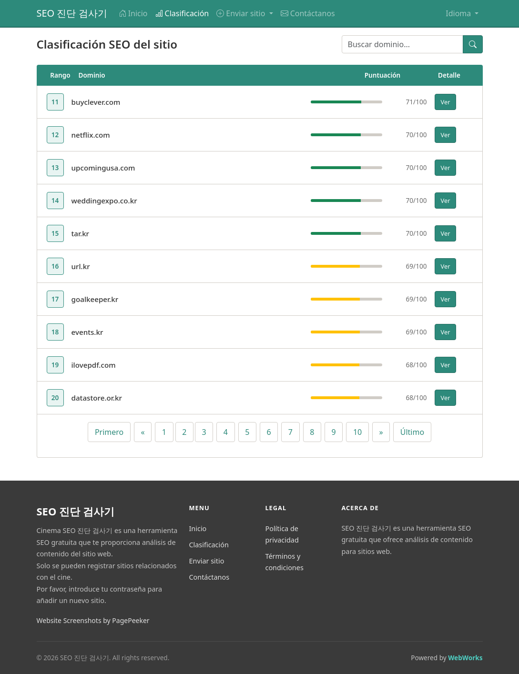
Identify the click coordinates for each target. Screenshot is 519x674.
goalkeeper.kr (95, 299)
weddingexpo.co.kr (104, 200)
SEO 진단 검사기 (72, 13)
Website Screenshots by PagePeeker (93, 620)
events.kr (87, 332)
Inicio (133, 13)
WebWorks (465, 657)
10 (357, 432)
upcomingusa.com (103, 167)
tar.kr (80, 233)
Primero (109, 432)
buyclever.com (96, 102)
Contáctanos (308, 13)
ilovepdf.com (93, 365)
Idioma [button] (459, 13)
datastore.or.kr (96, 397)
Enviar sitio (206, 560)
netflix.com (90, 135)
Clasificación (182, 13)
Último (412, 432)
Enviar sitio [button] (241, 13)
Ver (445, 102)
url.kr (80, 266)
